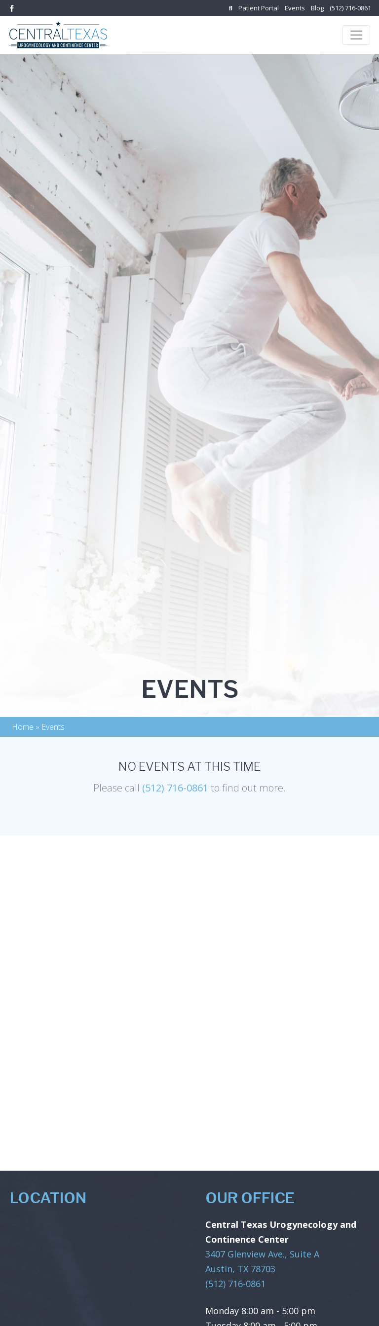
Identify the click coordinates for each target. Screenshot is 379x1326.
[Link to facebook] (12, 7)
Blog (317, 7)
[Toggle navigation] (356, 35)
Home (23, 726)
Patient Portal (258, 7)
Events (295, 7)
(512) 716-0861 (350, 7)
